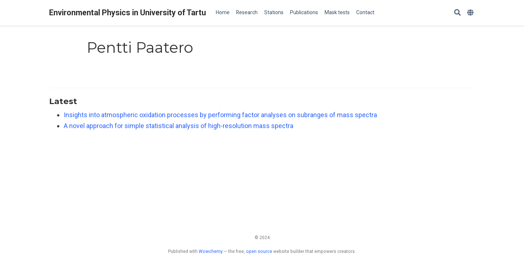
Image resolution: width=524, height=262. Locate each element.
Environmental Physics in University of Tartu (127, 12)
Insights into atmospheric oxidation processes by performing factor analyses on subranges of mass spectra (220, 115)
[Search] (457, 13)
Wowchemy (211, 251)
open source (259, 251)
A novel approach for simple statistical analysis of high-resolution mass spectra (178, 126)
